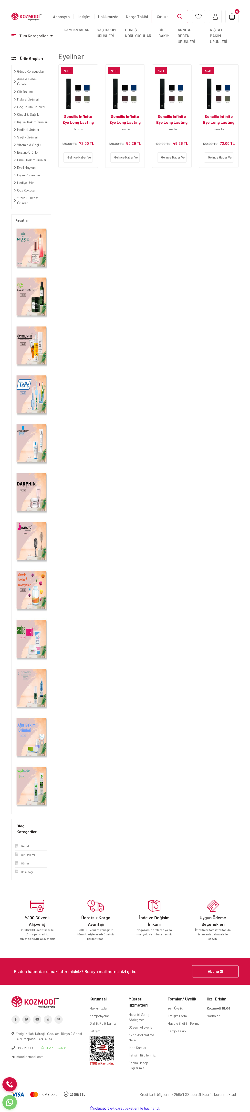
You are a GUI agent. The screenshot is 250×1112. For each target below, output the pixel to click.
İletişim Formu (178, 1016)
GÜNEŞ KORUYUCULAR (138, 32)
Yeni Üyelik (175, 1008)
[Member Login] (214, 16)
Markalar (213, 1016)
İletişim (84, 16)
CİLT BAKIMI (164, 32)
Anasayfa (61, 16)
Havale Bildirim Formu (183, 1023)
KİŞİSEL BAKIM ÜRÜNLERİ (218, 35)
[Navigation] (32, 36)
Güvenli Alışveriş (140, 1027)
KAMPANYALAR (76, 29)
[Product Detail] (78, 71)
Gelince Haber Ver (79, 157)
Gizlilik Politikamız (103, 1023)
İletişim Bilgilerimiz (142, 1055)
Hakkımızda (108, 16)
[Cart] (232, 16)
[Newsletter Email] (125, 971)
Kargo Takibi (137, 16)
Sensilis (78, 129)
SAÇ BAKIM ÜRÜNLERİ (106, 32)
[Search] (169, 16)
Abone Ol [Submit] (215, 971)
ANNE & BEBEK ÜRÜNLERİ (186, 35)
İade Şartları (138, 1047)
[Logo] (26, 16)
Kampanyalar (99, 1016)
